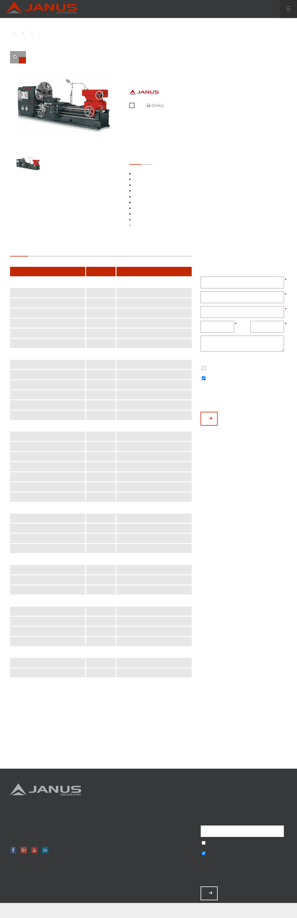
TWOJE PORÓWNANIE (19, 59)
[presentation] (245, 397)
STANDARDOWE (135, 159)
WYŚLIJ (211, 418)
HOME (11, 33)
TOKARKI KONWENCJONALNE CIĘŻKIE (26, 33)
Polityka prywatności (172, 866)
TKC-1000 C (35, 33)
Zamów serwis (172, 850)
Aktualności (172, 842)
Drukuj (155, 105)
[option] (65, 104)
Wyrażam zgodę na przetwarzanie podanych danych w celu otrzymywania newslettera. (204, 368)
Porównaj (134, 106)
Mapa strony (172, 873)
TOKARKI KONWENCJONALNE (17, 33)
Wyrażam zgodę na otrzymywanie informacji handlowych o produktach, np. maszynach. (204, 379)
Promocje (172, 819)
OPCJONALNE (147, 159)
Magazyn (172, 827)
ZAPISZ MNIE (211, 893)
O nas (172, 835)
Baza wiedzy (172, 858)
